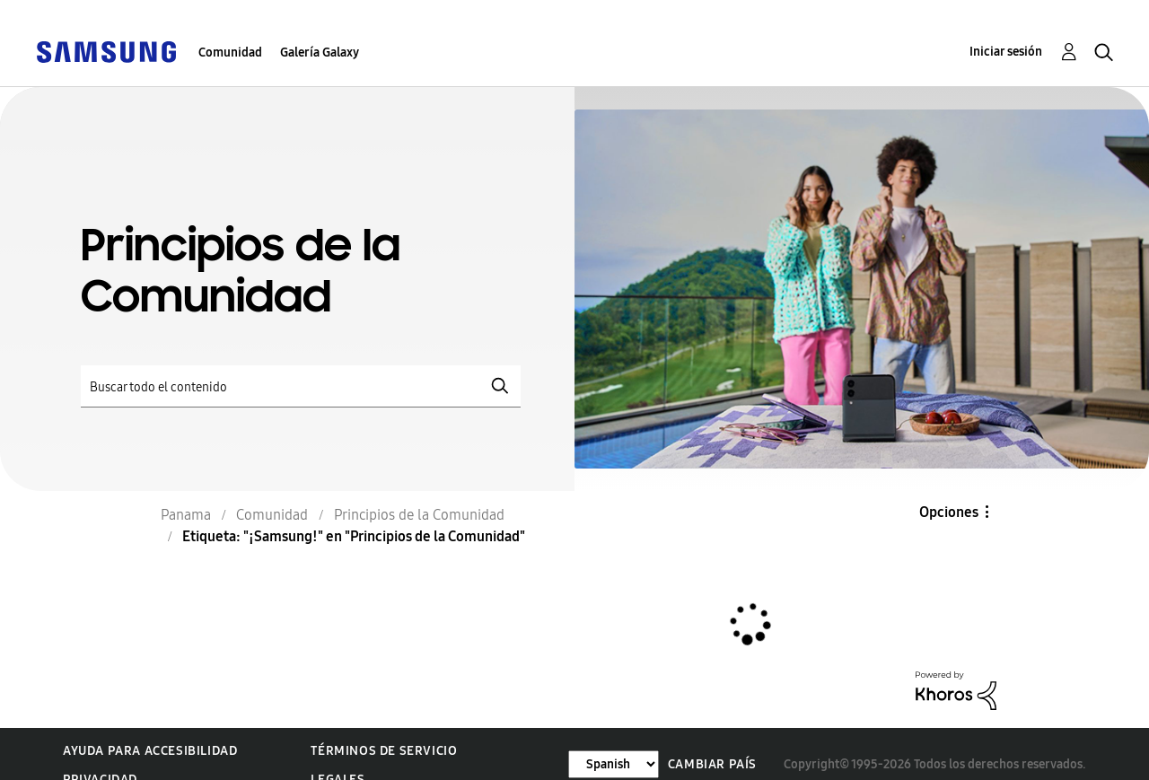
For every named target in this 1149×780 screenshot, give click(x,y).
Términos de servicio (384, 750)
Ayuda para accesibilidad (150, 750)
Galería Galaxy (319, 52)
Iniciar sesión (1005, 51)
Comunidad (230, 52)
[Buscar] (301, 386)
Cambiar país (712, 764)
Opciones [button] (948, 512)
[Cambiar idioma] (613, 764)
